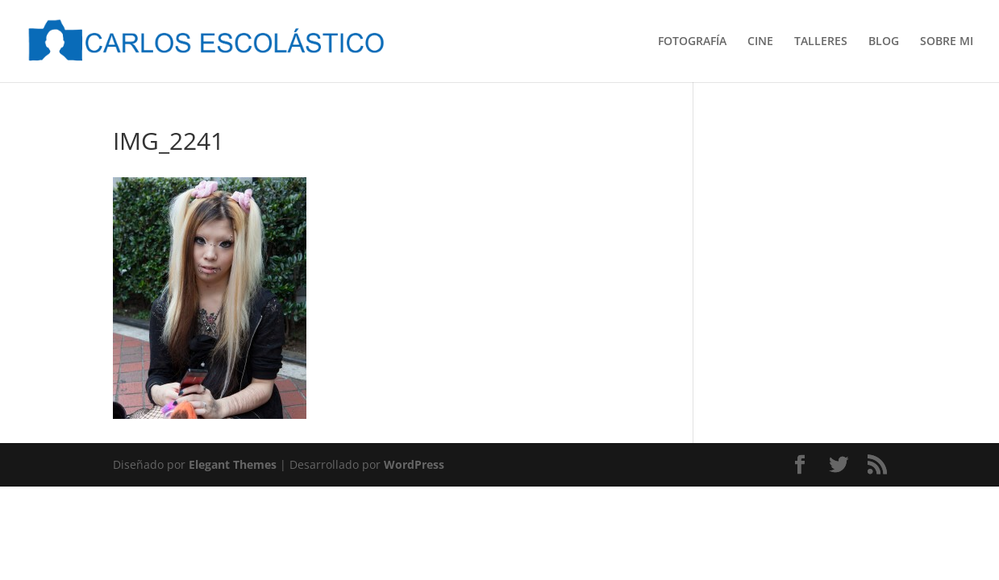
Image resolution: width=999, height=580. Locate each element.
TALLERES (820, 41)
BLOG (883, 41)
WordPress (414, 464)
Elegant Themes (233, 464)
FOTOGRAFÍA (692, 41)
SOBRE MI (946, 41)
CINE (760, 41)
